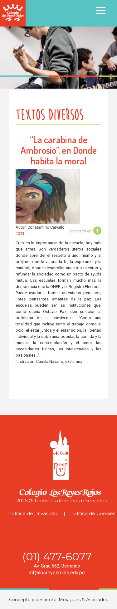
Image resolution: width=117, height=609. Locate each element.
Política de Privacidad (33, 513)
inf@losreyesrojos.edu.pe (57, 573)
